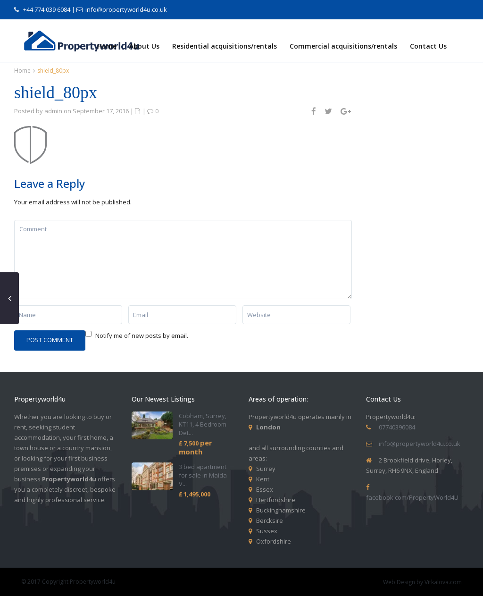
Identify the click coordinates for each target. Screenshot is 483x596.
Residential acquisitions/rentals (224, 46)
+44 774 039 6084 (46, 9)
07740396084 (397, 427)
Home (107, 46)
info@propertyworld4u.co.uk (126, 9)
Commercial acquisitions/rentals (343, 46)
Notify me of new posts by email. (141, 335)
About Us (144, 46)
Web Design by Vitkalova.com (422, 582)
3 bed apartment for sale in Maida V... (203, 475)
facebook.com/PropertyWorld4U (412, 497)
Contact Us (428, 46)
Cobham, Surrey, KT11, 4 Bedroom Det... (202, 424)
